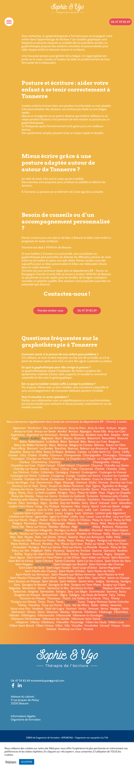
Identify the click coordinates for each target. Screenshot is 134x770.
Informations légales (23, 716)
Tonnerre (70, 601)
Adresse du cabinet (23, 696)
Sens (98, 588)
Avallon (35, 438)
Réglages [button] (10, 762)
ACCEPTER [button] (26, 761)
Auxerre (24, 438)
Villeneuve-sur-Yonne (115, 618)
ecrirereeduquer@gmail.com (47, 680)
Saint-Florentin (43, 564)
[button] (9, 21)
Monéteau (17, 530)
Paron (126, 537)
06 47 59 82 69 (20, 680)
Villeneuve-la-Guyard (117, 615)
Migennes (85, 526)
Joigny (21, 509)
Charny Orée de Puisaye (76, 462)
